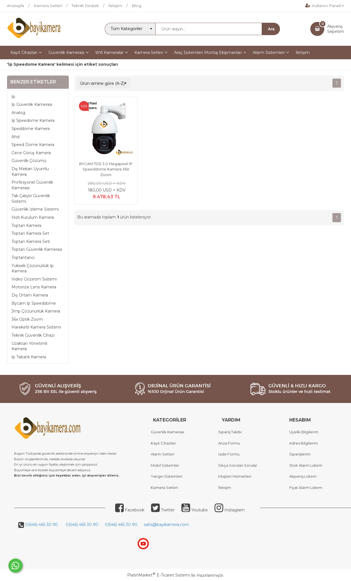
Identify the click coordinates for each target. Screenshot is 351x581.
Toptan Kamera (26, 225)
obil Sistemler (166, 465)
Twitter (163, 509)
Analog (18, 112)
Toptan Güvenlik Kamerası (37, 249)
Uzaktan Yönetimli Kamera (29, 346)
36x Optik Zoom (27, 319)
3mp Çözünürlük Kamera (36, 311)
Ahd (15, 136)
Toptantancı (23, 257)
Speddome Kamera (31, 128)
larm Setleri (163, 454)
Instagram (230, 509)
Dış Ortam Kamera (30, 295)
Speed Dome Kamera (33, 144)
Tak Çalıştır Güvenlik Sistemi (31, 198)
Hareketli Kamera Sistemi (36, 327)
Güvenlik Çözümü (29, 160)
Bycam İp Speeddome (34, 303)
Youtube (194, 509)
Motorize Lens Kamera (34, 287)
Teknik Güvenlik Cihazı (33, 335)
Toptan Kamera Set (30, 233)
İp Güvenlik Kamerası (32, 104)
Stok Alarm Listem (305, 465)
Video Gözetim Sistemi (34, 279)
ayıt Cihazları (164, 443)
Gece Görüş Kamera (31, 152)
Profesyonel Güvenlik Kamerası (32, 185)
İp (13, 96)
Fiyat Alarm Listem (305, 487)
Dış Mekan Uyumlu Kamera (30, 171)
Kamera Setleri (164, 487)
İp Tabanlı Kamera (29, 356)
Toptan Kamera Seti (31, 241)
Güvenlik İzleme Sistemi (35, 209)
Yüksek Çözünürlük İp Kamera (33, 268)
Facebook (129, 509)
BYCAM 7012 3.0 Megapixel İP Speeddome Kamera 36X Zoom (106, 169)
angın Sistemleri (168, 476)
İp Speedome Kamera (33, 120)
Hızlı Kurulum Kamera (33, 217)
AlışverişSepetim (335, 29)
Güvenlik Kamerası (167, 432)
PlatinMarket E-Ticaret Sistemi (158, 575)
